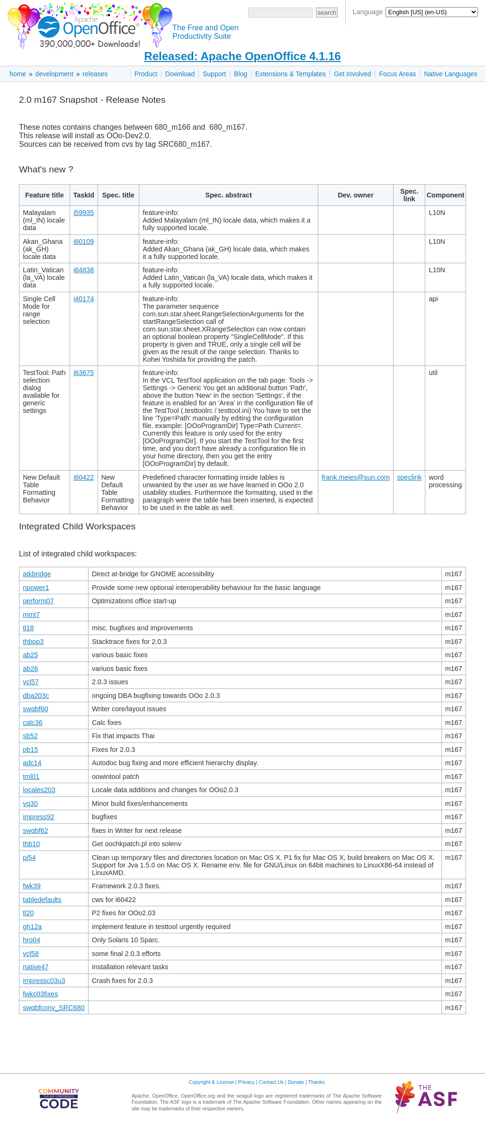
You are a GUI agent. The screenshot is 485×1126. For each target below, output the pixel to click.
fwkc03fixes (40, 994)
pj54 (29, 857)
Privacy (246, 1082)
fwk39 (32, 886)
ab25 (30, 655)
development (54, 74)
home (17, 74)
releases (95, 74)
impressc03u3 (44, 980)
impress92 (38, 817)
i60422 (83, 477)
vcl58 (31, 953)
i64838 (83, 270)
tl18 (28, 628)
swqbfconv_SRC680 (53, 1007)
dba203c (36, 695)
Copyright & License (211, 1082)
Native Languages (450, 74)
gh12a (32, 926)
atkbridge (37, 574)
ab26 (30, 668)
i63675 (83, 372)
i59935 (83, 212)
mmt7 (31, 614)
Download (180, 74)
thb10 (31, 844)
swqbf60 (35, 709)
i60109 (83, 241)
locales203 (39, 790)
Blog (240, 74)
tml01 (31, 776)
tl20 (28, 913)
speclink (409, 477)
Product (146, 74)
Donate (296, 1082)
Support (214, 74)
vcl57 (31, 682)
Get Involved (352, 74)
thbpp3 (33, 641)
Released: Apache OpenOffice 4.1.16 (242, 56)
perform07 (38, 601)
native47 (35, 967)
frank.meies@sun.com (355, 477)
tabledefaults (42, 899)
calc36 (33, 722)
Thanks (316, 1082)
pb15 (30, 749)
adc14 (32, 763)
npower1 (36, 587)
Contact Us (271, 1082)
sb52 (30, 736)
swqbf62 (35, 830)
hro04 (31, 940)
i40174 (83, 299)
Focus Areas (397, 74)
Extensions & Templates (290, 74)
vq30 (30, 803)
